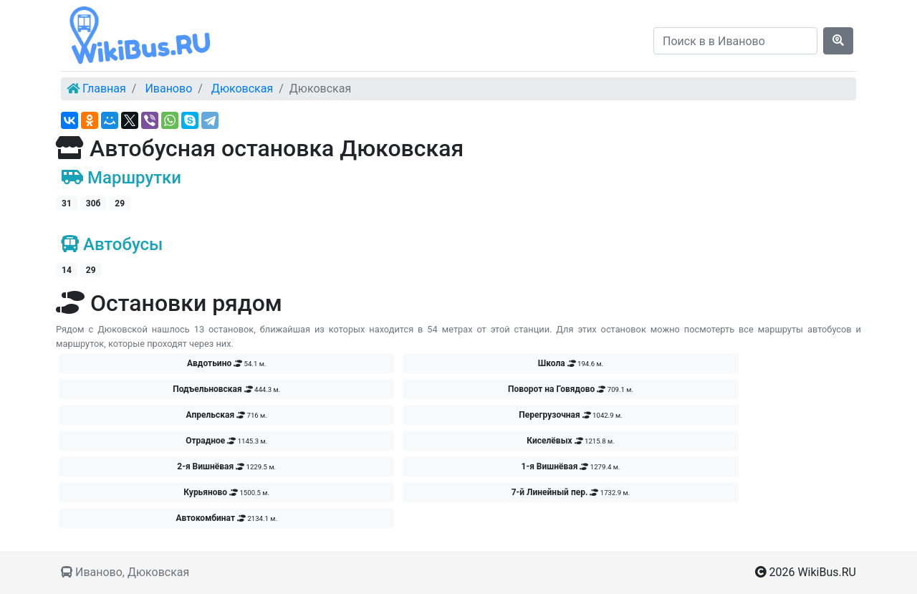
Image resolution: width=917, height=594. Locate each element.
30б (93, 203)
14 (67, 270)
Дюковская (242, 88)
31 (67, 203)
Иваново (168, 88)
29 (120, 203)
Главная (104, 88)
